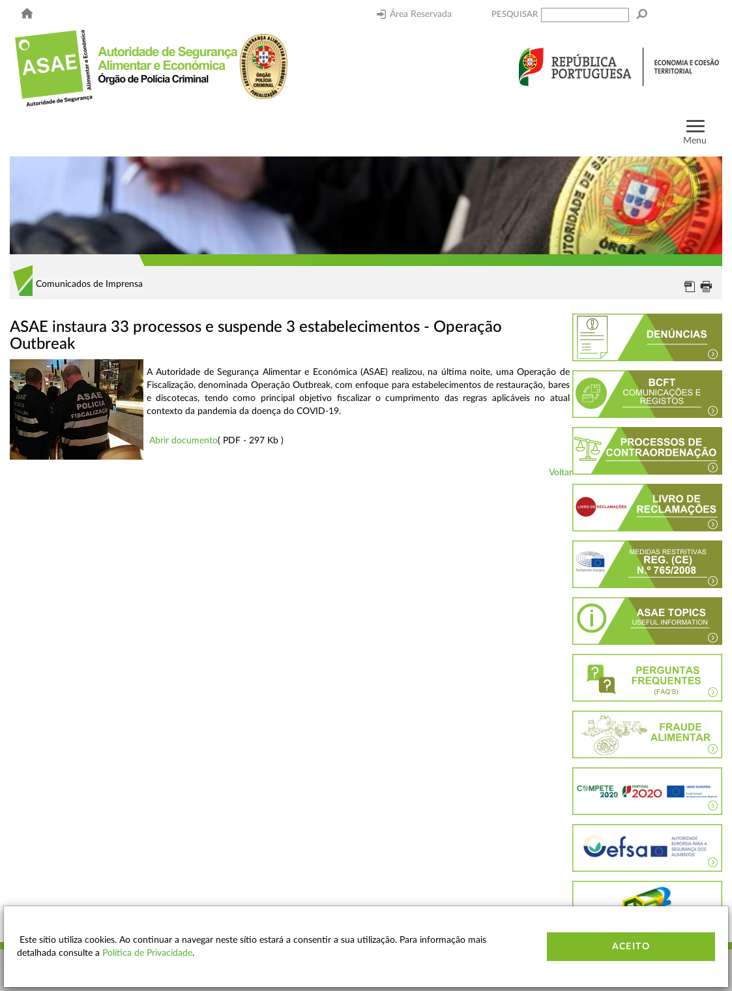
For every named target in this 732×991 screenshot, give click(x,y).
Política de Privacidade (147, 953)
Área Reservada (414, 14)
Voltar (560, 472)
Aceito (631, 946)
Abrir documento (183, 440)
